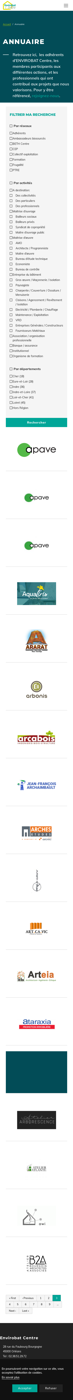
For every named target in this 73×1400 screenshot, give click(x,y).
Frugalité (17, 165)
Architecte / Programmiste (29, 248)
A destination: (20, 190)
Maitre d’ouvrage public (27, 232)
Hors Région (19, 408)
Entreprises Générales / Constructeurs (36, 325)
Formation (17, 159)
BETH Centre (19, 144)
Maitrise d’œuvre (21, 238)
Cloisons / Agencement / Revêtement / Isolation (36, 302)
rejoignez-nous (45, 95)
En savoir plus (10, 1377)
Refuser (51, 1388)
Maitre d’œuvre (22, 253)
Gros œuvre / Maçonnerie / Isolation (35, 280)
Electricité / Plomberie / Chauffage (34, 309)
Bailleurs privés (22, 222)
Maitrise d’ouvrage (22, 211)
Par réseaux (21, 126)
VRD (15, 320)
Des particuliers (22, 201)
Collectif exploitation (24, 154)
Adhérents (18, 133)
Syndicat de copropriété (27, 227)
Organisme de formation (26, 356)
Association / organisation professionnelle (27, 338)
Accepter (25, 1388)
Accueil (7, 24)
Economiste (20, 264)
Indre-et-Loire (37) (23, 392)
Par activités (21, 183)
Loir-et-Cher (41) (22, 397)
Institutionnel (19, 351)
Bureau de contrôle (25, 269)
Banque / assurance (24, 345)
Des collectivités (23, 195)
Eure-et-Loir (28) (21, 381)
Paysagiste (19, 285)
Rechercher (36, 422)
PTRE (14, 170)
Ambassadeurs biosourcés (28, 138)
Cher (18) (17, 376)
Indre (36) (17, 387)
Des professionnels (24, 206)
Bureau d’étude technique (29, 259)
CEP (14, 149)
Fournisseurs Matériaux (27, 331)
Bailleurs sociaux (23, 216)
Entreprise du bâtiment (25, 274)
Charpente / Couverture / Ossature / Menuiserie (35, 293)
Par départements (25, 369)
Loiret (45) (17, 402)
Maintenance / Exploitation (29, 315)
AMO (16, 243)
